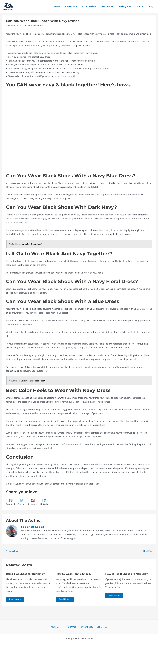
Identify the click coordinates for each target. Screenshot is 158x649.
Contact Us (100, 627)
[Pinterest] (32, 502)
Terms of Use (70, 627)
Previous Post (10, 551)
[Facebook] (10, 502)
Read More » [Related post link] (15, 599)
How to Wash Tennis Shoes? (73, 573)
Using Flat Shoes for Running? (25, 573)
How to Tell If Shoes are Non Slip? (126, 573)
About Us (57, 627)
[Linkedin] (44, 502)
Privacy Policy (85, 627)
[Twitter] (21, 502)
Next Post (149, 551)
